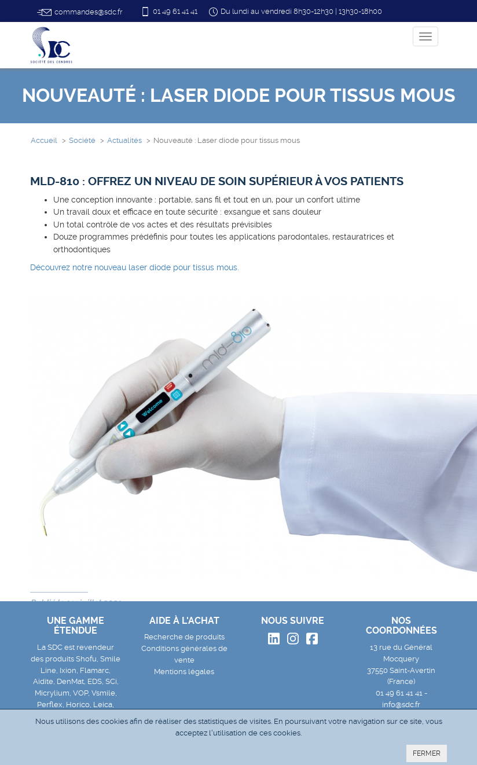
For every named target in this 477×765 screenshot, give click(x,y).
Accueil (44, 140)
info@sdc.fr (401, 704)
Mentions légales (184, 671)
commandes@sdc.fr (79, 12)
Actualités (124, 140)
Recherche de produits (184, 636)
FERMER (427, 753)
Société (82, 140)
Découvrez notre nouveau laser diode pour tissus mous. (134, 267)
